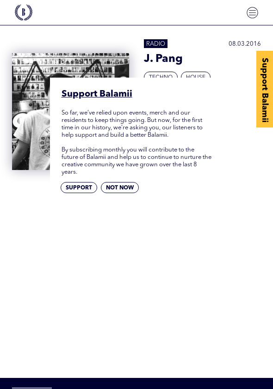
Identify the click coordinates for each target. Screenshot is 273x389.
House (195, 77)
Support (79, 188)
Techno (161, 77)
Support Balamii (265, 90)
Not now (120, 188)
